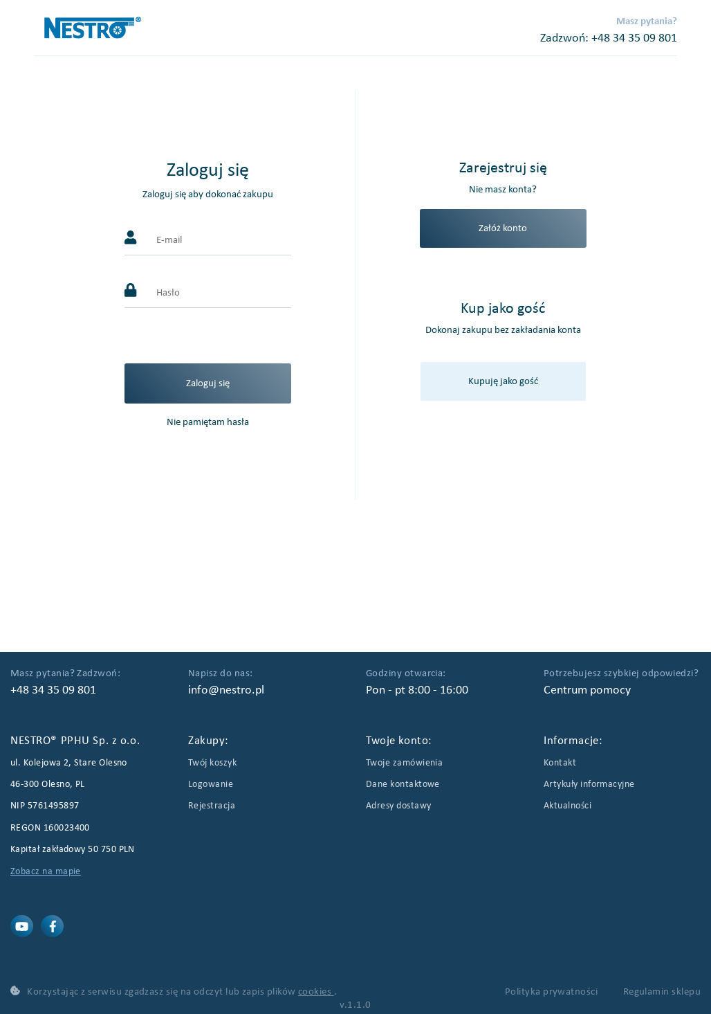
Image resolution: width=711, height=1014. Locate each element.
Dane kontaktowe (403, 784)
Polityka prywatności (552, 991)
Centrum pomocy (587, 690)
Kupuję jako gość (503, 381)
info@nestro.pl (226, 690)
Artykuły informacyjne (589, 784)
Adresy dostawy (398, 806)
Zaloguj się (208, 383)
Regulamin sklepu (662, 991)
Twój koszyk (212, 763)
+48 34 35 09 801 (634, 38)
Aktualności (567, 806)
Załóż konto (503, 228)
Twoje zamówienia (404, 763)
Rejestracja (211, 806)
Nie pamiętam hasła (208, 422)
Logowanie (210, 784)
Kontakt (560, 763)
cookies (316, 991)
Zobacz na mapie (45, 872)
